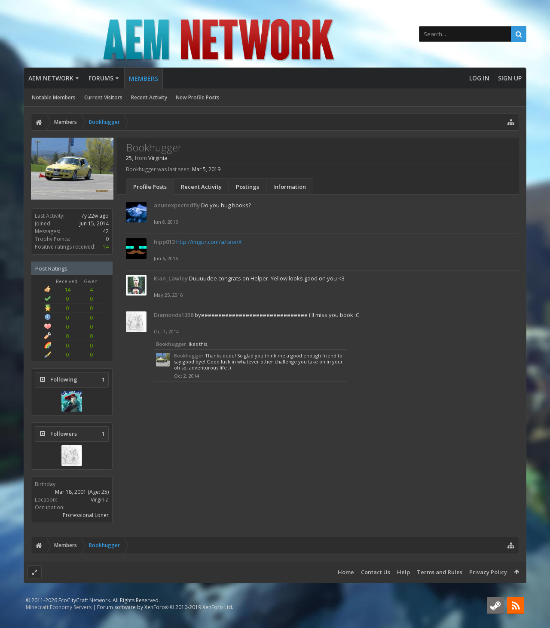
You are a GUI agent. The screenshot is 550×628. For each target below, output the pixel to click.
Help (403, 572)
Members (143, 78)
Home (346, 572)
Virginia (100, 499)
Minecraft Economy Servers (59, 621)
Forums (101, 78)
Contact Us (375, 572)
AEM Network (50, 78)
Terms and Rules (439, 572)
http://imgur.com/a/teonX (209, 242)
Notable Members (54, 97)
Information (289, 187)
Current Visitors (103, 97)
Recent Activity (149, 97)
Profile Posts (150, 187)
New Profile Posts (198, 97)
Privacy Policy (488, 572)
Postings (247, 187)
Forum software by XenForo (165, 621)
